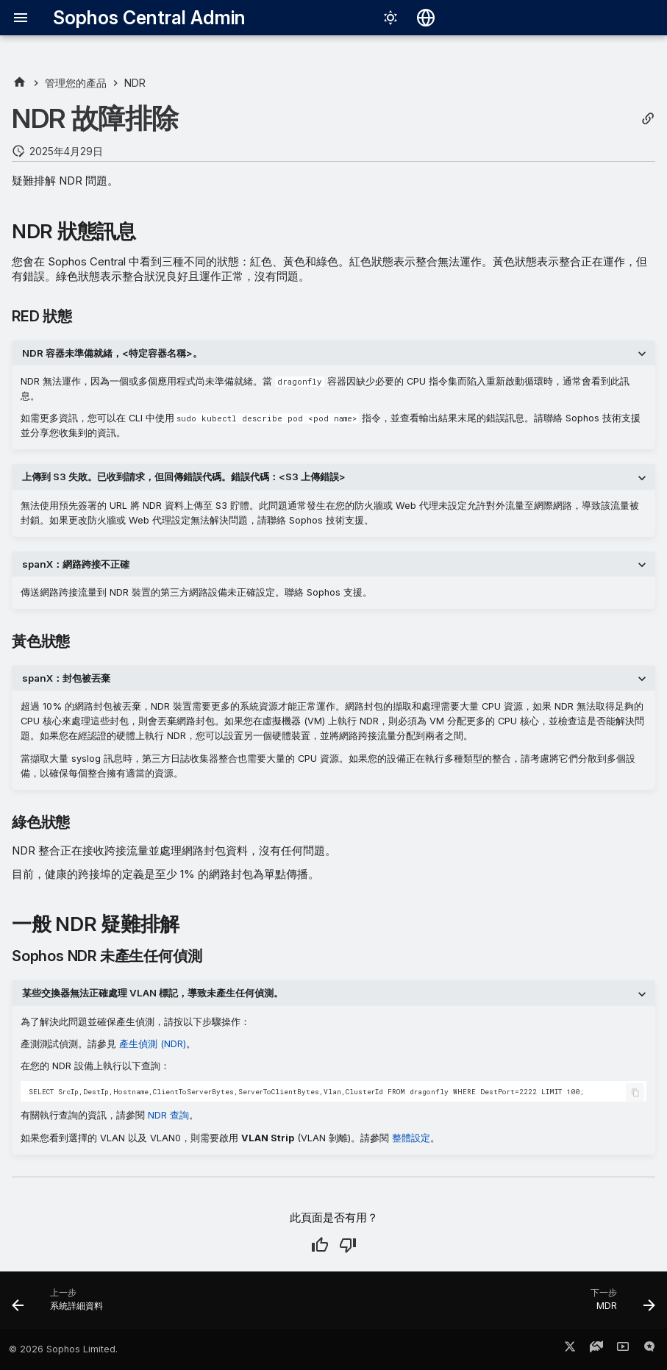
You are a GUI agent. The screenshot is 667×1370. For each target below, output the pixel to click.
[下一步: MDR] (619, 1304)
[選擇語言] (425, 17)
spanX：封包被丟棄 (66, 678)
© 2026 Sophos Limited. (63, 1349)
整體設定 (411, 1138)
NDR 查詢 (168, 1115)
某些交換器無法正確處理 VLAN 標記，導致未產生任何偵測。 (152, 993)
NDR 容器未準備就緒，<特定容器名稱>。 (112, 353)
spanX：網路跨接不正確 (75, 564)
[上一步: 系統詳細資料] (61, 1304)
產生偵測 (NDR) (152, 1043)
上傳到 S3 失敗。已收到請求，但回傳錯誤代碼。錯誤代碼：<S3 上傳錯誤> (184, 476)
